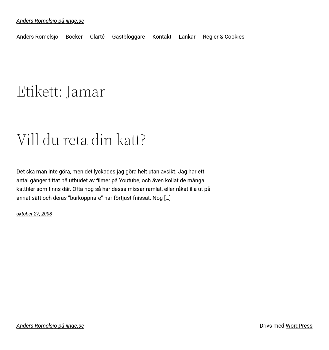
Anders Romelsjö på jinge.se (50, 20)
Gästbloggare (128, 36)
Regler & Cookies (223, 36)
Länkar (187, 36)
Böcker (74, 36)
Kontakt (162, 36)
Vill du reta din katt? (81, 139)
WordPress (299, 325)
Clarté (97, 36)
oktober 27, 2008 (34, 214)
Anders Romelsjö (37, 36)
